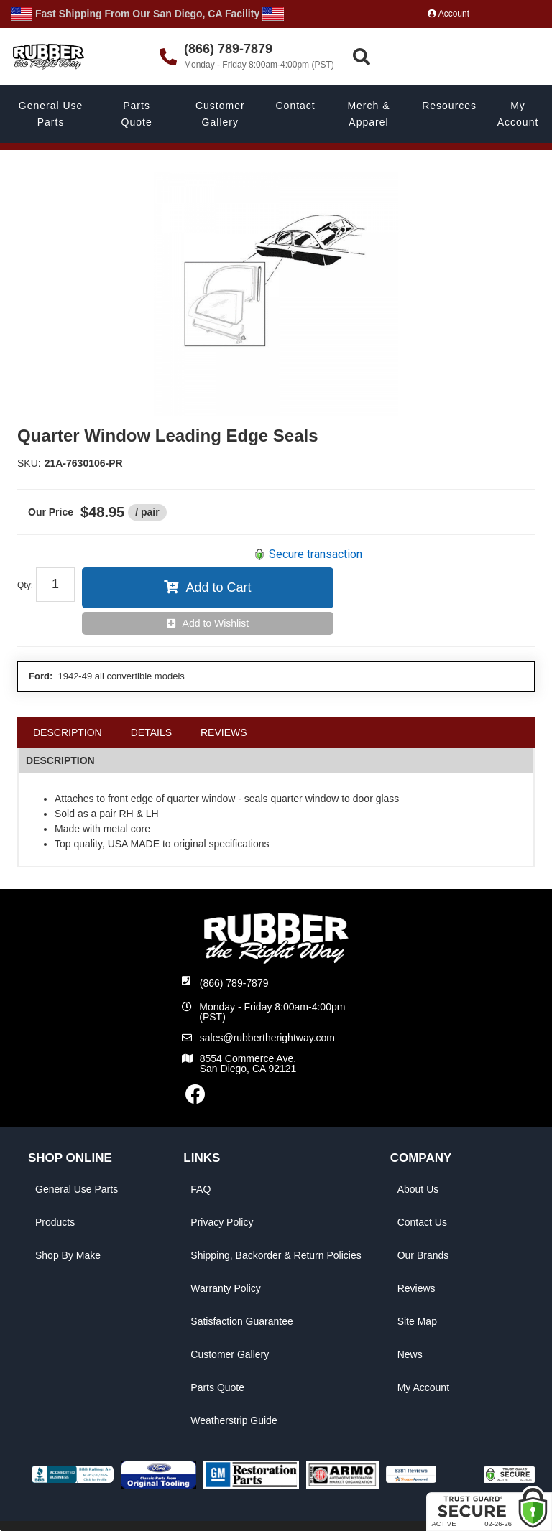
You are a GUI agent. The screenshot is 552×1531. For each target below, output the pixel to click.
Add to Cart (218, 587)
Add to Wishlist (216, 623)
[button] (450, 57)
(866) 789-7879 (234, 983)
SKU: (29, 463)
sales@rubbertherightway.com (267, 1038)
